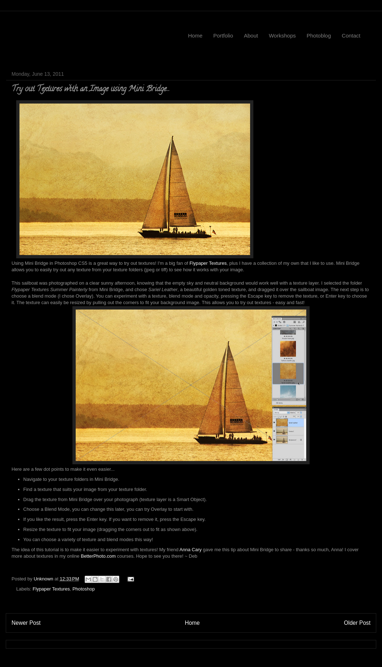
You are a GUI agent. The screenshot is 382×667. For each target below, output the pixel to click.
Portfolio (223, 35)
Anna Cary (190, 549)
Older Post (357, 623)
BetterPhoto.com (98, 556)
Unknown (44, 579)
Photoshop (83, 589)
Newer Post (26, 623)
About (251, 35)
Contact (351, 35)
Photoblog (319, 35)
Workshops (282, 35)
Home (195, 35)
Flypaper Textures (208, 263)
